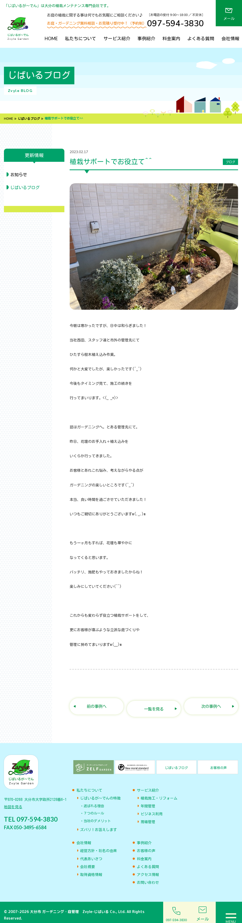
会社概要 (87, 861)
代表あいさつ (91, 853)
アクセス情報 (148, 869)
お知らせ (18, 175)
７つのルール (94, 808)
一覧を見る (154, 704)
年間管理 (148, 801)
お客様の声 (146, 846)
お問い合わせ (148, 877)
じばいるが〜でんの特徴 (100, 793)
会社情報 (230, 38)
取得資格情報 (91, 869)
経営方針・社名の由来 (98, 846)
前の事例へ (96, 704)
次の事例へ (211, 704)
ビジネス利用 (152, 809)
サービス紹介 (117, 38)
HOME (51, 38)
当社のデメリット (97, 815)
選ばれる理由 (94, 800)
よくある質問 (200, 38)
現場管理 (148, 817)
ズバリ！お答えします (98, 825)
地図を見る (13, 803)
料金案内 (171, 38)
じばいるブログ (29, 118)
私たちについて (80, 38)
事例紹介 (146, 38)
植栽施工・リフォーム (159, 793)
